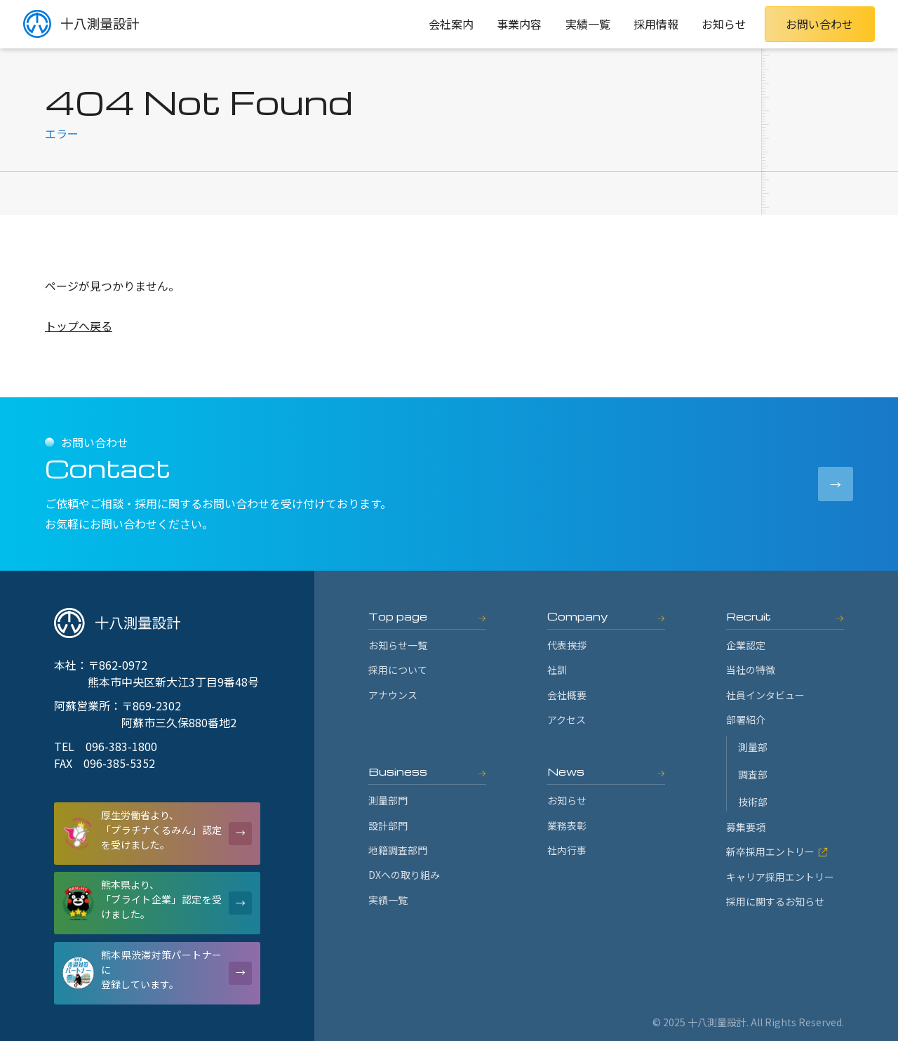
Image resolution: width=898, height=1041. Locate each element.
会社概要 (567, 695)
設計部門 (388, 825)
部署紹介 (745, 719)
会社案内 (451, 23)
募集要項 (745, 827)
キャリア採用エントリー (780, 877)
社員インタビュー (765, 695)
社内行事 (567, 850)
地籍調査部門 (397, 850)
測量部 (753, 747)
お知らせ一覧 (397, 645)
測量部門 (388, 800)
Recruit (748, 616)
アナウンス (392, 695)
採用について (397, 670)
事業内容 (519, 23)
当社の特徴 (750, 670)
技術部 (753, 802)
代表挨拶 (567, 645)
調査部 (753, 774)
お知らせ (724, 23)
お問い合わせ (819, 23)
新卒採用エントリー (777, 851)
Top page (397, 616)
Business (397, 771)
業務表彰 (567, 825)
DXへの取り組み (404, 875)
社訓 (557, 670)
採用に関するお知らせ (775, 901)
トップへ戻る (78, 325)
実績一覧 (587, 23)
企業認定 (745, 645)
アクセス (566, 719)
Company (577, 616)
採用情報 (656, 23)
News (565, 771)
